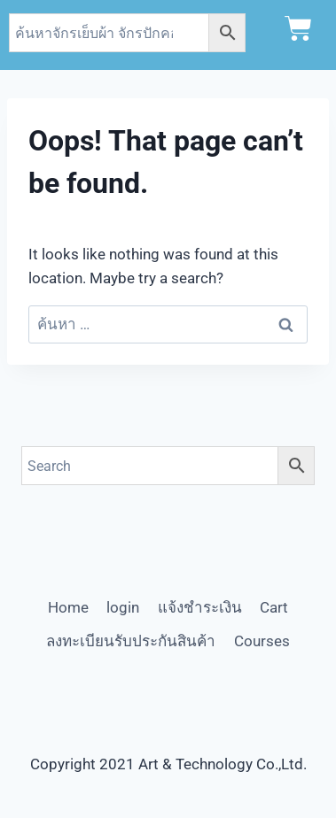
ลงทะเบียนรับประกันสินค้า (130, 641)
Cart (274, 607)
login (122, 607)
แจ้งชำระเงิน (200, 607)
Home (68, 607)
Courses (262, 641)
